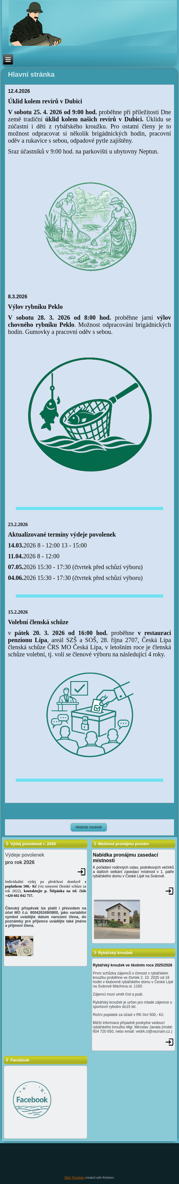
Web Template (74, 1177)
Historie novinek (89, 827)
